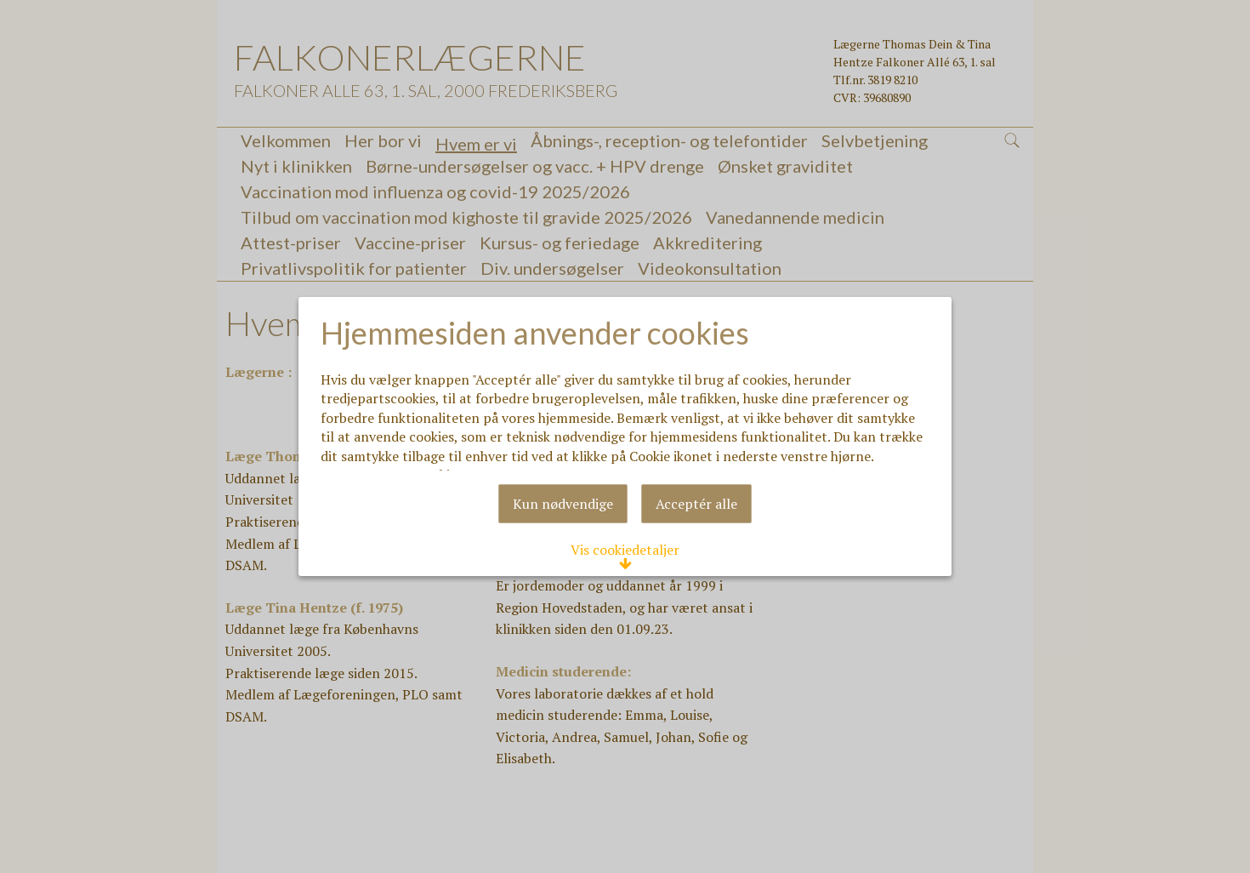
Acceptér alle (696, 564)
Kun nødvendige (563, 564)
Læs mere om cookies (405, 443)
